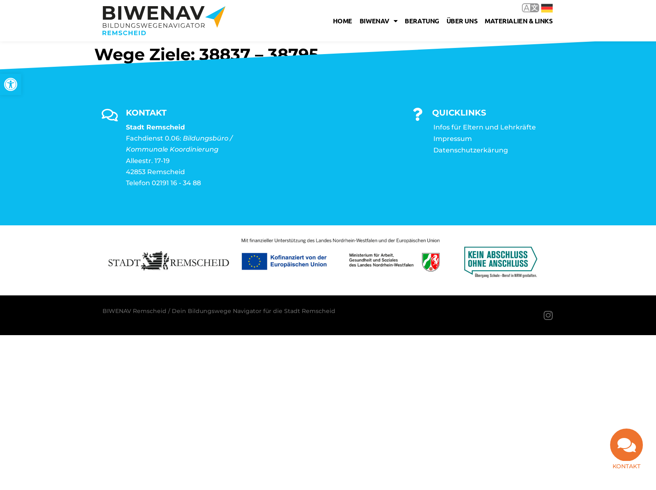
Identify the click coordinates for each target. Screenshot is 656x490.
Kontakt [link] (626, 466)
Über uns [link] (461, 20)
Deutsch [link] (547, 8)
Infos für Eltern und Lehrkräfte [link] (484, 127)
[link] (10, 84)
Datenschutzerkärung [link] (470, 150)
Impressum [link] (452, 139)
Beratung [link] (422, 20)
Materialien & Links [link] (518, 20)
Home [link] (342, 20)
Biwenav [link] (378, 21)
